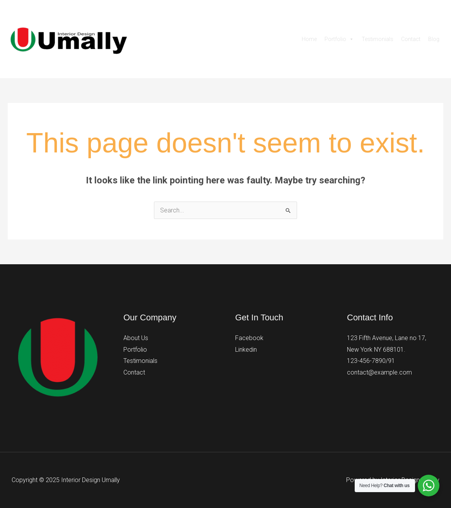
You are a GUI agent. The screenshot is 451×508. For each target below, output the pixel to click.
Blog (433, 39)
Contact (410, 39)
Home (309, 39)
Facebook (249, 338)
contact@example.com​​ (379, 372)
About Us (135, 338)
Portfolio (339, 39)
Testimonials (377, 39)
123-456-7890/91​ (371, 361)
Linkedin (246, 349)
